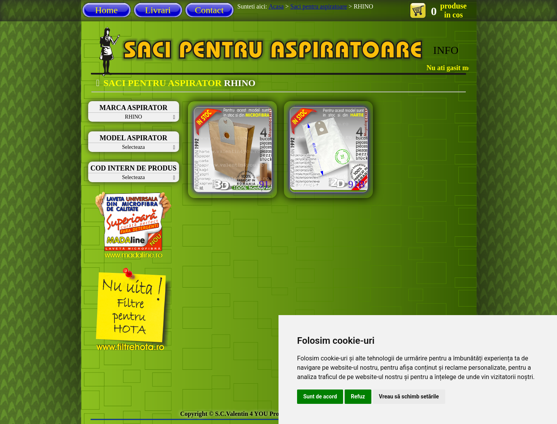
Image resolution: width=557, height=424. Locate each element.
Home (106, 10)
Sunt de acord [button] (320, 396)
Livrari (158, 10)
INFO (445, 50)
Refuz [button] (358, 396)
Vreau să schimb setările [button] (409, 396)
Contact (209, 10)
